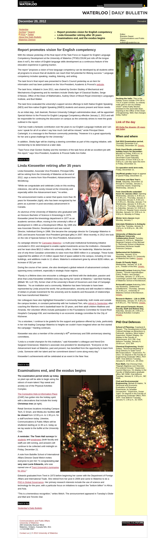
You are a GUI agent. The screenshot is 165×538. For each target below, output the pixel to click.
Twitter (30, 34)
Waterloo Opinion (27, 39)
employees (36, 439)
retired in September (98, 303)
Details (139, 258)
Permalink (142, 21)
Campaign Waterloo (51, 243)
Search (31, 32)
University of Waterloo (29, 523)
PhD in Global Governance (31, 482)
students (22, 439)
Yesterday (23, 29)
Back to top (23, 159)
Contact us (24, 533)
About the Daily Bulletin (30, 37)
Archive (22, 32)
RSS (22, 34)
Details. (141, 145)
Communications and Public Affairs (35, 521)
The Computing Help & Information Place (37, 394)
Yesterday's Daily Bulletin (30, 508)
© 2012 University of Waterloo (45, 533)
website (100, 84)
